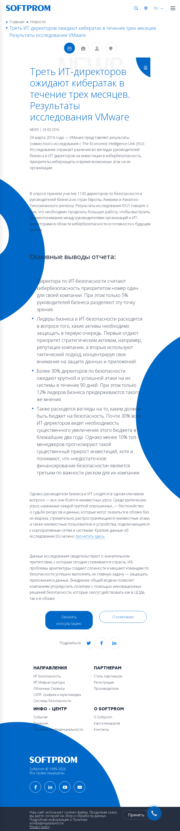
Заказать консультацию (68, 620)
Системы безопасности (52, 700)
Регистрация (104, 682)
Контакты (101, 729)
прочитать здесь (90, 536)
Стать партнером (108, 676)
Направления (50, 668)
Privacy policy (40, 827)
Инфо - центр (50, 709)
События (40, 717)
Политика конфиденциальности (58, 729)
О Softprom (109, 709)
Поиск (136, 8)
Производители (106, 688)
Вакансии (40, 723)
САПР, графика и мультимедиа (57, 694)
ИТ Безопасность (47, 676)
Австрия (147, 8)
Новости (38, 21)
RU (156, 8)
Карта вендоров (107, 723)
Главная (16, 21)
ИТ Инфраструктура (49, 682)
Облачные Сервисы (49, 688)
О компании (123, 616)
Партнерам (107, 668)
